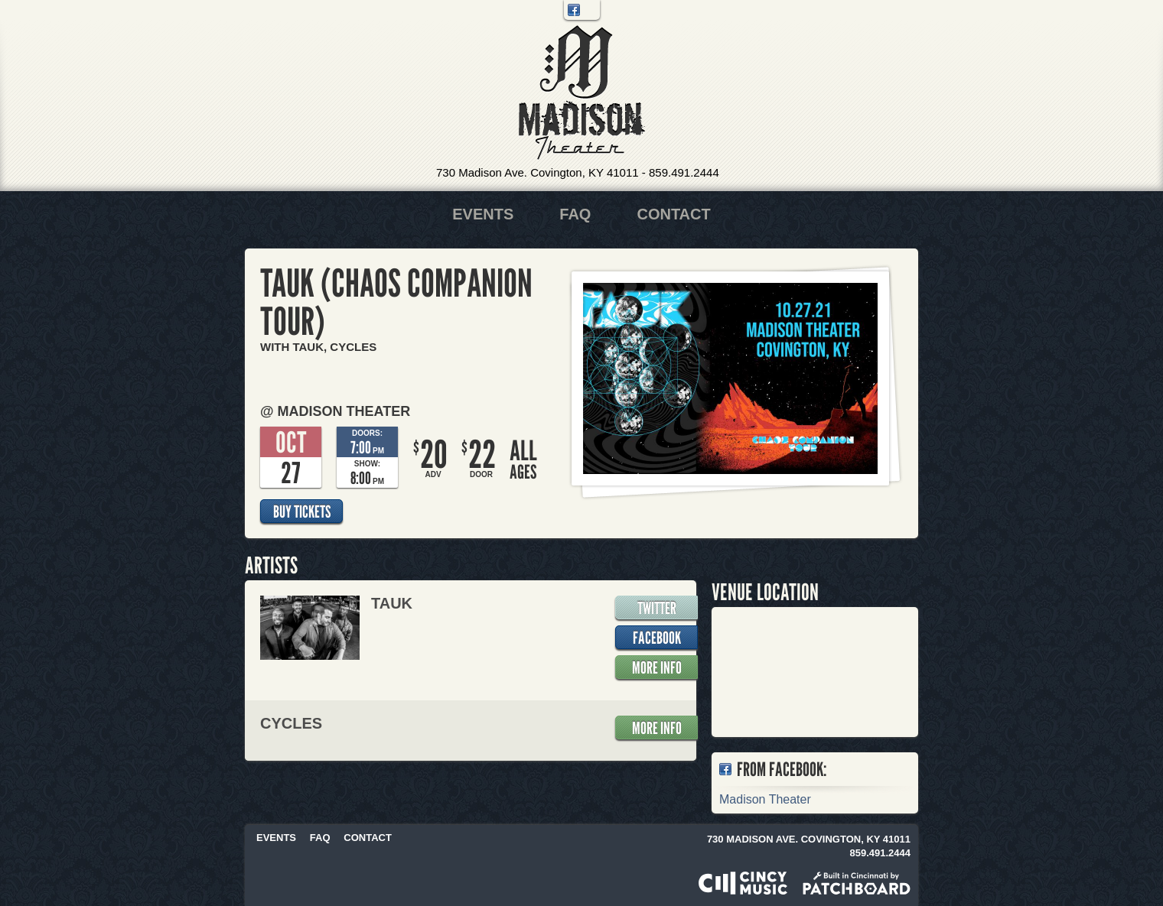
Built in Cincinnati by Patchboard (857, 883)
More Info (657, 667)
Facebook (574, 10)
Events (482, 214)
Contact (673, 214)
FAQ (575, 214)
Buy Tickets (302, 511)
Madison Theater (582, 93)
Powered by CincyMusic (743, 883)
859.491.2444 (684, 172)
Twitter (590, 10)
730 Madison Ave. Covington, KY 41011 (537, 172)
